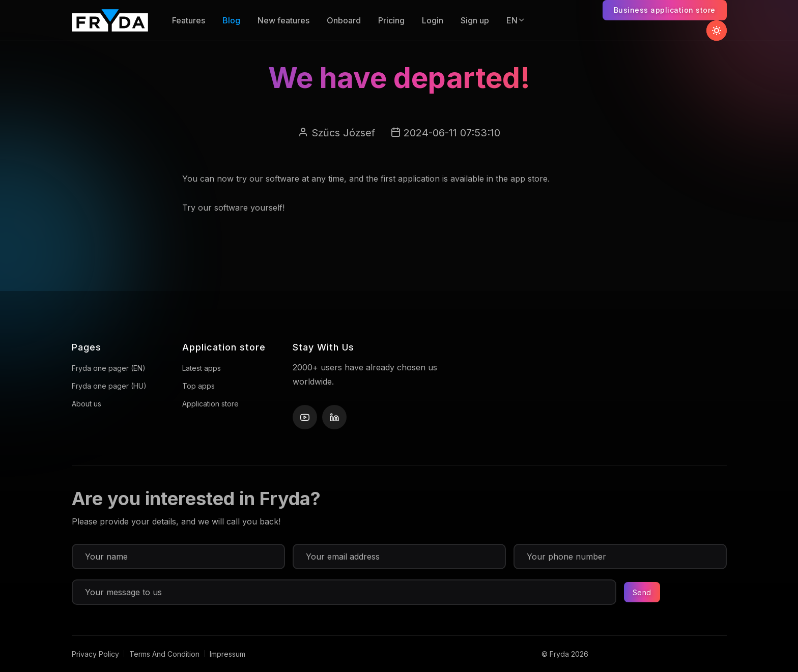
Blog (231, 20)
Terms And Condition (164, 654)
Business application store (665, 10)
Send (642, 592)
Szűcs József (343, 133)
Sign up (475, 20)
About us (86, 403)
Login (432, 20)
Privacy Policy (95, 654)
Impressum (227, 654)
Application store (210, 403)
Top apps (198, 386)
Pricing (391, 20)
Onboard (344, 20)
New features (283, 20)
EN (516, 20)
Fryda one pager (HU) (109, 386)
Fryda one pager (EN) (109, 368)
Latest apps (201, 368)
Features (188, 20)
